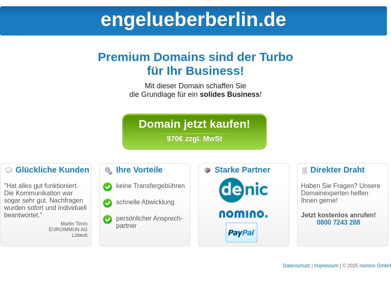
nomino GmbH (375, 266)
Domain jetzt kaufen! (194, 124)
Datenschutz (296, 266)
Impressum (326, 266)
